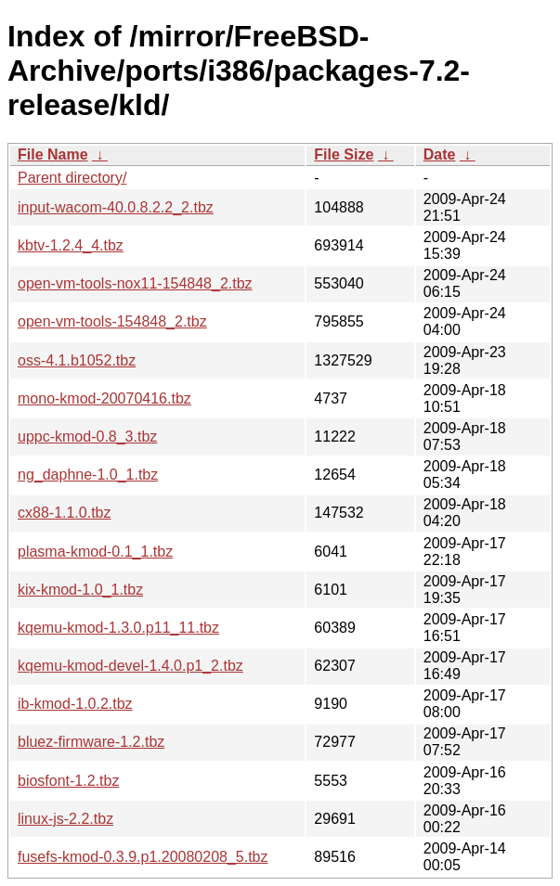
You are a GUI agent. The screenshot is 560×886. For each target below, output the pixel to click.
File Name (53, 154)
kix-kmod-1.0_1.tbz (80, 589)
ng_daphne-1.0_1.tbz (88, 474)
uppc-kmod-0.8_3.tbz (87, 436)
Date (439, 154)
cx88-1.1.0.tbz (64, 512)
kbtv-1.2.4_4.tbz (71, 245)
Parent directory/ (72, 178)
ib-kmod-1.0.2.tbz (75, 704)
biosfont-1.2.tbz (68, 781)
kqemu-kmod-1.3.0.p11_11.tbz (118, 628)
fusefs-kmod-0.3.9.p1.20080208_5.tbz (143, 857)
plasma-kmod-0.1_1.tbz (95, 551)
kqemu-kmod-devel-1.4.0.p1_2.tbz (130, 666)
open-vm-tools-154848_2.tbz (112, 321)
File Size (343, 154)
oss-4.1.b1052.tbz (77, 360)
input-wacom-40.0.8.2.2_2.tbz (116, 207)
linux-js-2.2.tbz (65, 819)
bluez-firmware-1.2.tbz (91, 742)
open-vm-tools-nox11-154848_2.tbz (135, 283)
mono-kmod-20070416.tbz (104, 398)
